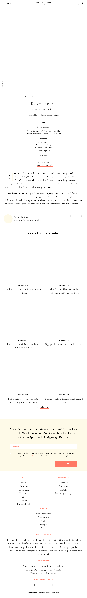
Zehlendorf (43, 554)
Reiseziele (63, 482)
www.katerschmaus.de (45, 165)
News (43, 528)
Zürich (23, 500)
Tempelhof (19, 550)
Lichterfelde (25, 543)
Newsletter (59, 566)
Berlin (24, 482)
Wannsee (53, 550)
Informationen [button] (43, 560)
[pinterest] (46, 586)
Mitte (35, 543)
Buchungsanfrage (63, 493)
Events (29, 569)
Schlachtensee (48, 547)
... (43, 159)
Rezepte (43, 524)
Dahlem (26, 540)
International (23, 504)
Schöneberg (62, 547)
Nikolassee (64, 543)
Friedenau (36, 540)
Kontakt (35, 566)
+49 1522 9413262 (43, 162)
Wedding (63, 550)
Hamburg (23, 486)
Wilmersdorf (75, 550)
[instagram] (41, 586)
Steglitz (9, 550)
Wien (23, 497)
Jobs (50, 569)
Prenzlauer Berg (16, 547)
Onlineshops (43, 517)
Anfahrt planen (44, 151)
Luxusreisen (63, 477)
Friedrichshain (50, 540)
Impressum (51, 573)
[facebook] (35, 586)
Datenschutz (36, 573)
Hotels (63, 489)
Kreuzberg (76, 540)
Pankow (75, 543)
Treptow (43, 550)
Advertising (40, 569)
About (26, 566)
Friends (57, 569)
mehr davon (45, 407)
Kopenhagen (23, 489)
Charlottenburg (13, 540)
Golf (43, 520)
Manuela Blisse (33, 115)
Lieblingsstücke (43, 513)
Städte (23, 477)
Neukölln (53, 543)
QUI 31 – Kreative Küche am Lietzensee (64, 344)
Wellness (63, 486)
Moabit (43, 543)
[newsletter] (52, 586)
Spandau (74, 547)
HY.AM (56, 592)
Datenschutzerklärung (32, 456)
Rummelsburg (33, 547)
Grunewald (64, 540)
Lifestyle (43, 508)
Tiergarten (32, 550)
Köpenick (12, 543)
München (23, 493)
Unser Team (46, 566)
